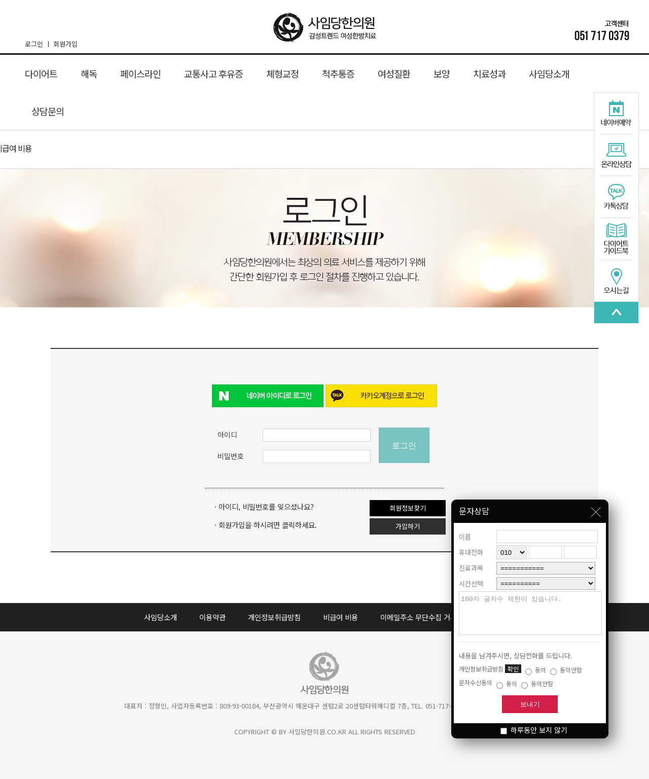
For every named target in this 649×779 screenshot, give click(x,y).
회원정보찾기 (407, 508)
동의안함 (566, 669)
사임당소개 (549, 73)
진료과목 (471, 560)
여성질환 (394, 73)
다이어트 (41, 73)
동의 (535, 669)
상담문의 (47, 111)
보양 (442, 73)
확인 (513, 668)
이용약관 (212, 617)
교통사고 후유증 (213, 73)
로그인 (36, 44)
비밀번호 (231, 456)
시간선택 (471, 576)
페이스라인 (140, 73)
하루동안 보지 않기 (533, 730)
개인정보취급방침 (274, 617)
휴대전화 (471, 544)
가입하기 (407, 526)
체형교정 (282, 73)
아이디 (227, 435)
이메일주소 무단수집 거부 (418, 617)
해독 (89, 73)
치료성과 (489, 73)
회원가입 (65, 44)
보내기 (530, 704)
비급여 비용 (340, 617)
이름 (465, 529)
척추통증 (338, 73)
